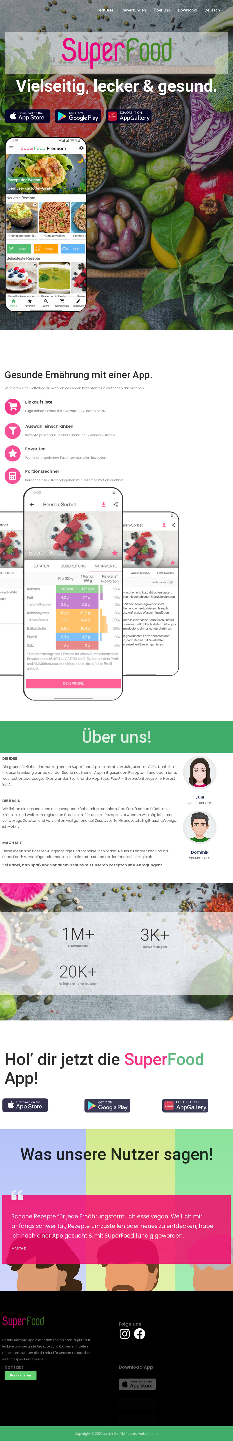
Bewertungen (133, 10)
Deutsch (212, 10)
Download (187, 10)
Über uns (162, 10)
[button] (20, 1375)
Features (105, 10)
